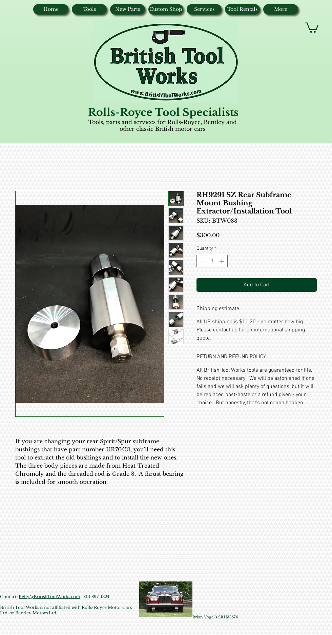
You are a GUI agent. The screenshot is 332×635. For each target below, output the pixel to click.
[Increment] (222, 261)
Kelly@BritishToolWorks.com (49, 596)
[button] (311, 27)
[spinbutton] (212, 261)
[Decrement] (202, 261)
